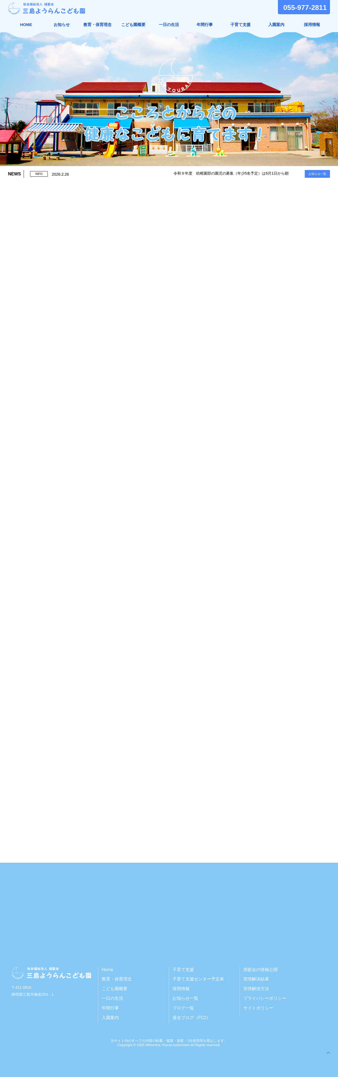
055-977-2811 (305, 7)
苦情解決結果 (256, 979)
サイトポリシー (258, 1008)
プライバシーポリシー (264, 998)
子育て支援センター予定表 (198, 979)
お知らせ (62, 24)
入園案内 (276, 24)
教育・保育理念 (97, 24)
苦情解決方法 (256, 988)
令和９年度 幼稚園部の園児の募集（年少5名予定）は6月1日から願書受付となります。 (254, 173)
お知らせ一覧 (317, 173)
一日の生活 (169, 24)
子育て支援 (240, 24)
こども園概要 (133, 24)
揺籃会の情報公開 (260, 969)
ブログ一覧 (183, 1008)
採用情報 (312, 24)
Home (107, 969)
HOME (26, 24)
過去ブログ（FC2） (191, 1017)
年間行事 (205, 24)
